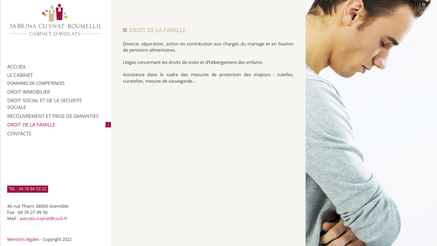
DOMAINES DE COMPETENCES (36, 83)
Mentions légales (23, 239)
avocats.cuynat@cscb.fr (43, 218)
